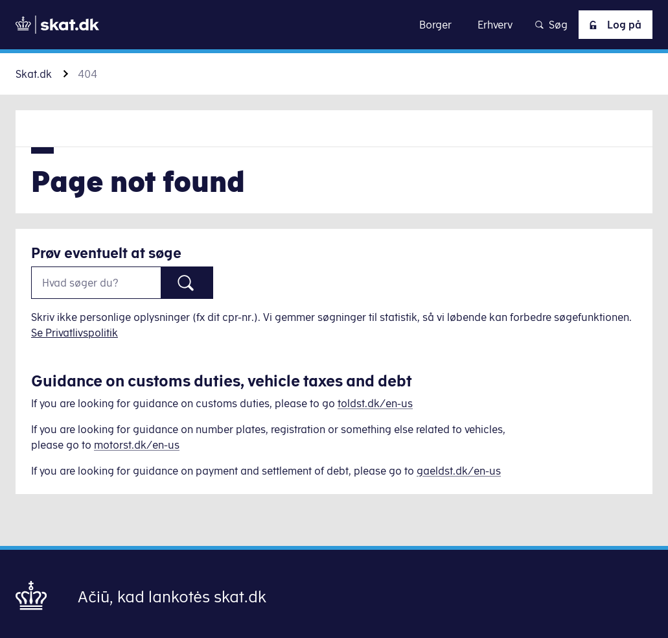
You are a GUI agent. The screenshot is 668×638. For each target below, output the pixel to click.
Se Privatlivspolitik (74, 332)
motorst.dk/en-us (136, 445)
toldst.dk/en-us (375, 403)
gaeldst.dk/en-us (459, 471)
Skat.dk (34, 74)
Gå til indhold (334, 24)
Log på (612, 24)
